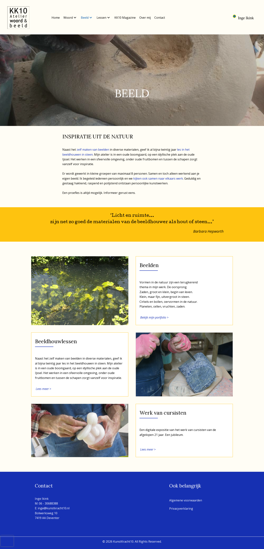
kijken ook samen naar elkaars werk (158, 178)
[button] (75, 18)
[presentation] (7, 540)
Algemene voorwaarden (185, 500)
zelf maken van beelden (93, 150)
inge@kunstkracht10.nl (53, 508)
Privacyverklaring (181, 509)
